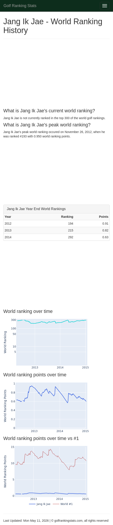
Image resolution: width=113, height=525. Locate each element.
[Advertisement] (56, 74)
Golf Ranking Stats (20, 6)
